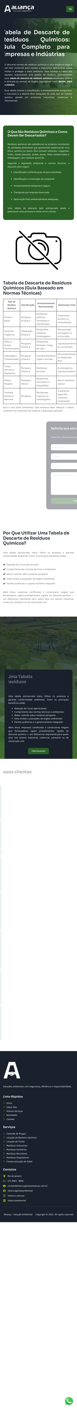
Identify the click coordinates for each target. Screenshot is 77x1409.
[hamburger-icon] (70, 9)
